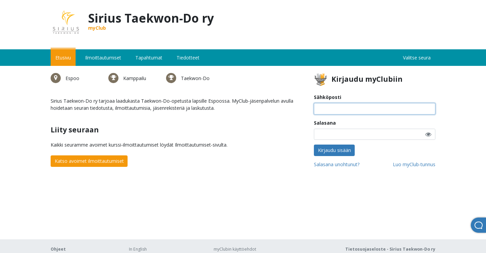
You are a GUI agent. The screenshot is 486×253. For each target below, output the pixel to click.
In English (138, 249)
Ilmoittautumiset (103, 57)
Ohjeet (58, 249)
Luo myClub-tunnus (414, 164)
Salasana (325, 123)
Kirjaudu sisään (334, 150)
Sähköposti (327, 97)
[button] (428, 134)
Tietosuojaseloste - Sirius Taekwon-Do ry (390, 249)
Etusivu (63, 57)
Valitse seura (417, 57)
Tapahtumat (148, 57)
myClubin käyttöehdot (235, 249)
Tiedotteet (188, 57)
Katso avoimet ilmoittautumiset (89, 161)
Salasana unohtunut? (336, 164)
